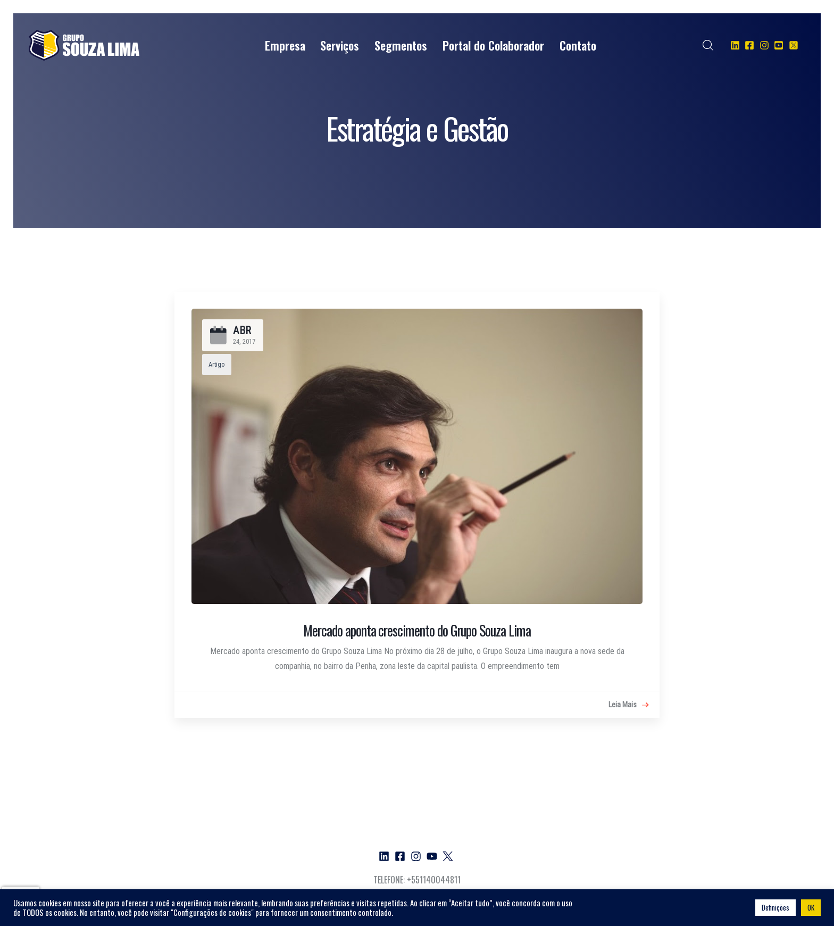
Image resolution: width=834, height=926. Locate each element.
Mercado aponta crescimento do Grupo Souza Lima (416, 630)
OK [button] (810, 907)
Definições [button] (775, 907)
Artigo (216, 364)
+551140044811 (434, 879)
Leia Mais (628, 705)
